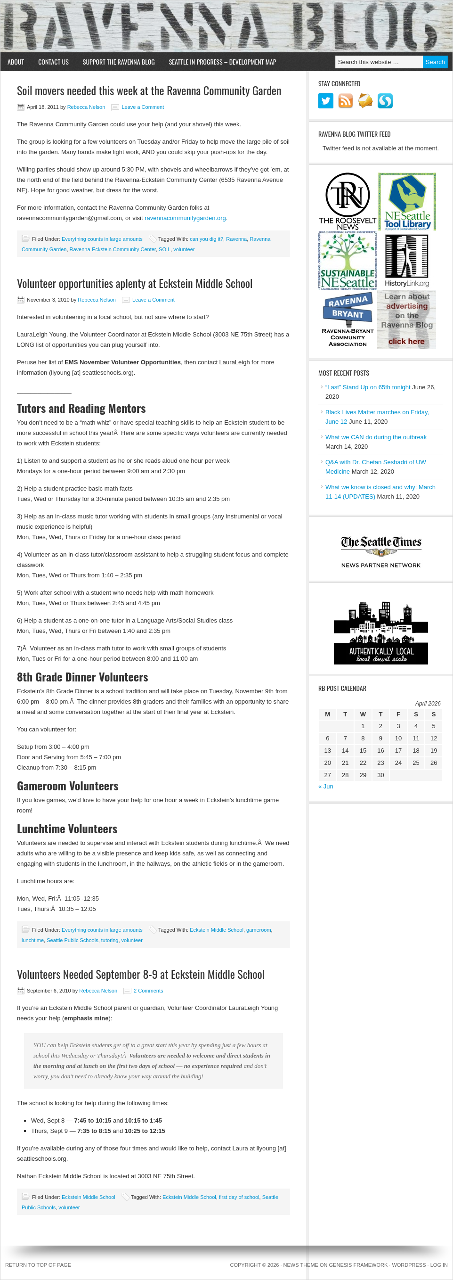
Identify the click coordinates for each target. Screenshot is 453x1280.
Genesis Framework (358, 1265)
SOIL (164, 249)
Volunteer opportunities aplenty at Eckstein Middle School (135, 282)
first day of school (239, 1197)
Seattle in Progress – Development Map (222, 61)
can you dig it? (206, 239)
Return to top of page (38, 1265)
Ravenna (236, 239)
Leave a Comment (142, 107)
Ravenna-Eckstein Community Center (113, 249)
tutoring (110, 940)
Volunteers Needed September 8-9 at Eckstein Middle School (141, 973)
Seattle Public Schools (72, 940)
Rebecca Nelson (86, 107)
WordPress (409, 1265)
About (16, 61)
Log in (439, 1265)
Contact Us (53, 61)
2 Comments (148, 990)
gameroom (258, 930)
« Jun (325, 786)
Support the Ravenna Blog (119, 61)
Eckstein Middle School (216, 930)
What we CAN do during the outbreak (376, 437)
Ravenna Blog (226, 26)
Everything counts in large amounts (102, 239)
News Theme (300, 1265)
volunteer (183, 249)
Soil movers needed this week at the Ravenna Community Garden (149, 90)
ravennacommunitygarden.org (185, 218)
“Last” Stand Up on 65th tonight (368, 387)
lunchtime (33, 940)
